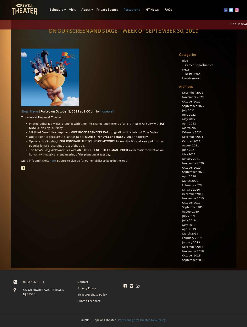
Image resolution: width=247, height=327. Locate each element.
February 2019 (192, 238)
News (34, 111)
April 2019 (189, 229)
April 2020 (189, 176)
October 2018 (191, 255)
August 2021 (190, 145)
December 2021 (192, 137)
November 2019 (193, 198)
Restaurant (132, 10)
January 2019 (191, 242)
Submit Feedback (89, 301)
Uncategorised (191, 78)
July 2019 (188, 216)
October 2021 (191, 141)
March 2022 (190, 128)
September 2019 (193, 207)
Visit (72, 10)
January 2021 (191, 159)
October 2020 (191, 167)
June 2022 (189, 114)
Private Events (107, 10)
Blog (24, 111)
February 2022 (192, 132)
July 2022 (188, 110)
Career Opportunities (199, 65)
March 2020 (190, 180)
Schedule (56, 10)
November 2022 (193, 97)
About (86, 10)
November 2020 (193, 163)
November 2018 (193, 251)
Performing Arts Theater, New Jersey (142, 320)
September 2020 (193, 172)
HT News (152, 10)
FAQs (168, 10)
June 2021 (189, 150)
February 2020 (192, 185)
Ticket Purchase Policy (92, 294)
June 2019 (189, 220)
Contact (83, 282)
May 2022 (188, 119)
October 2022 (191, 101)
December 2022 (192, 92)
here (53, 160)
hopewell (107, 111)
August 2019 (190, 211)
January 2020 (191, 189)
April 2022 (189, 123)
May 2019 (188, 225)
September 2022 (193, 106)
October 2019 (191, 202)
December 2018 (192, 247)
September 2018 (193, 260)
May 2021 (188, 154)
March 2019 (190, 233)
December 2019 (192, 194)
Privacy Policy (87, 288)
